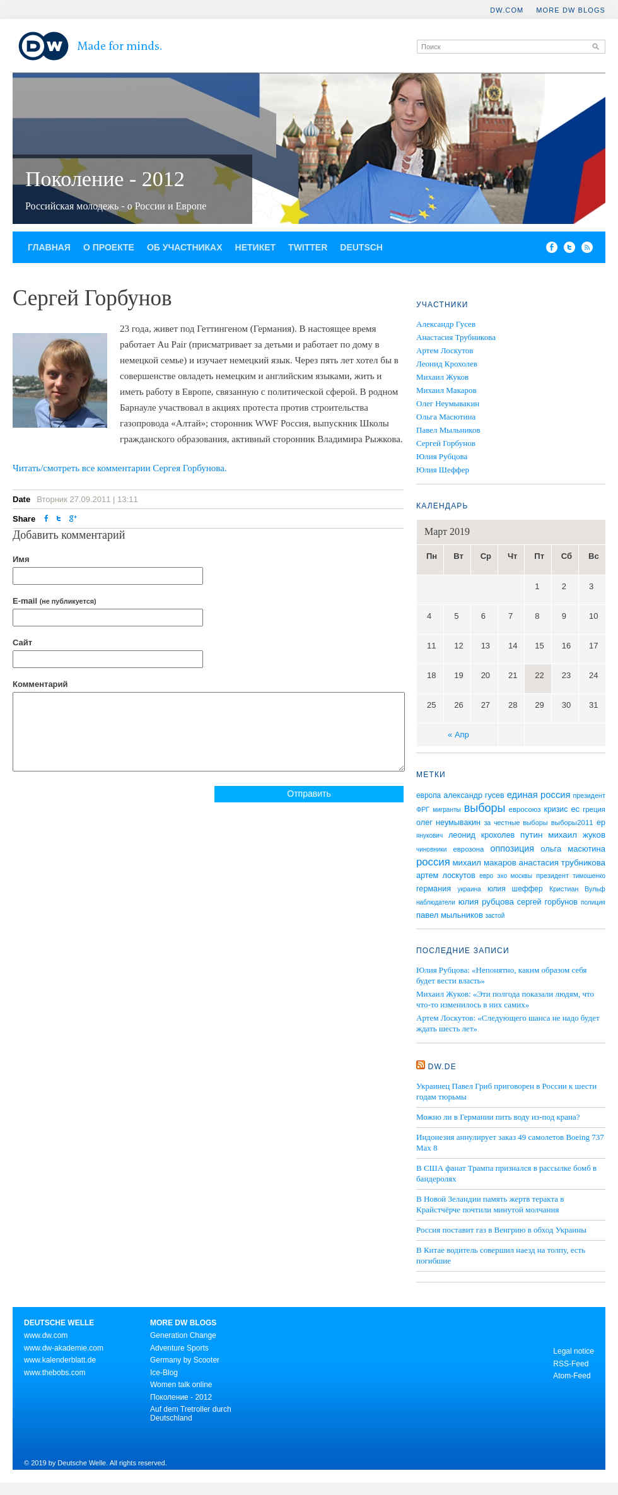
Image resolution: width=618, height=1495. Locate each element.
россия (433, 862)
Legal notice (573, 1351)
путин (531, 835)
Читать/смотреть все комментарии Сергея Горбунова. (120, 468)
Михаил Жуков (442, 377)
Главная (49, 247)
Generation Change (183, 1335)
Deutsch (361, 247)
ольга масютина (572, 848)
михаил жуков (576, 835)
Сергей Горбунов (445, 443)
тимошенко (589, 875)
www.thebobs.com (54, 1372)
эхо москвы (515, 875)
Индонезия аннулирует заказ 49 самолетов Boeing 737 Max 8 (510, 1142)
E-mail (54, 601)
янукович (429, 835)
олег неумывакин (448, 822)
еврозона (468, 849)
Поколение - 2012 (105, 179)
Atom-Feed (571, 1375)
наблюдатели (435, 902)
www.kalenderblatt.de (60, 1360)
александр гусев (473, 795)
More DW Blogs (570, 10)
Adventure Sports (179, 1348)
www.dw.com (45, 1335)
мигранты (447, 809)
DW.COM (506, 10)
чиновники (431, 849)
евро (486, 875)
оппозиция (512, 848)
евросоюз (525, 809)
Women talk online (181, 1384)
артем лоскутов (445, 875)
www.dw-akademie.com (63, 1348)
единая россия (539, 795)
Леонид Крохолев (446, 363)
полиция (593, 902)
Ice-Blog (164, 1372)
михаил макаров (484, 862)
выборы (485, 808)
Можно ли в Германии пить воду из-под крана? (498, 1117)
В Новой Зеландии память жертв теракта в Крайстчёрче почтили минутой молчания (490, 1204)
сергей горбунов (547, 902)
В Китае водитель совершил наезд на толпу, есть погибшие (500, 1255)
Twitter (307, 247)
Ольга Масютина (445, 416)
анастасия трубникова (562, 862)
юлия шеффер (515, 888)
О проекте (108, 247)
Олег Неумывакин (447, 403)
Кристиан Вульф (577, 889)
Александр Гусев (445, 324)
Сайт (22, 642)
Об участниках (185, 247)
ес (575, 809)
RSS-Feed (570, 1363)
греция (594, 809)
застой (494, 915)
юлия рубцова (486, 901)
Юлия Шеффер (442, 469)
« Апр (458, 734)
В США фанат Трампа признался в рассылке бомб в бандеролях (506, 1173)
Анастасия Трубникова (456, 337)
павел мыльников (449, 915)
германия (433, 888)
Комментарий (40, 684)
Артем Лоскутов (445, 350)
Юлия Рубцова (441, 456)
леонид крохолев (481, 835)
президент (552, 875)
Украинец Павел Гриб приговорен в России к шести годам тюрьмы (506, 1091)
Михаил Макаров (446, 390)
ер (601, 822)
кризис (556, 809)
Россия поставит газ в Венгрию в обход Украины (501, 1229)
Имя (21, 559)
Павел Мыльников (448, 430)
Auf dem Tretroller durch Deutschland (190, 1413)
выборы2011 (572, 822)
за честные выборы (515, 822)
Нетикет (255, 247)
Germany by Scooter (184, 1360)
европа (428, 795)
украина (469, 889)
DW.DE (442, 1066)
